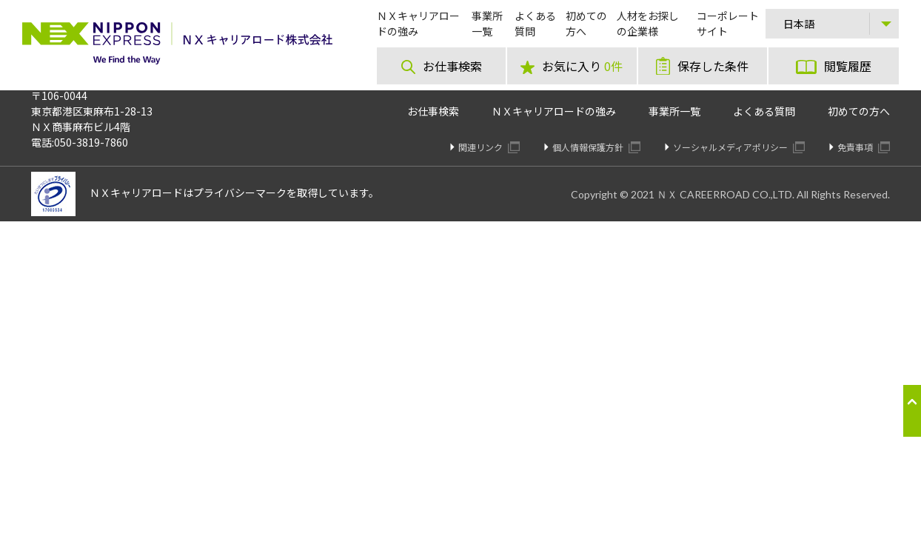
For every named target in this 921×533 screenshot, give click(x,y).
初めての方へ (859, 111)
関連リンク (489, 147)
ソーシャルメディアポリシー (739, 147)
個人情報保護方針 (596, 147)
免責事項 (863, 147)
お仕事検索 (433, 111)
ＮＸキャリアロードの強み (554, 111)
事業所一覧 (674, 111)
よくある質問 (764, 111)
